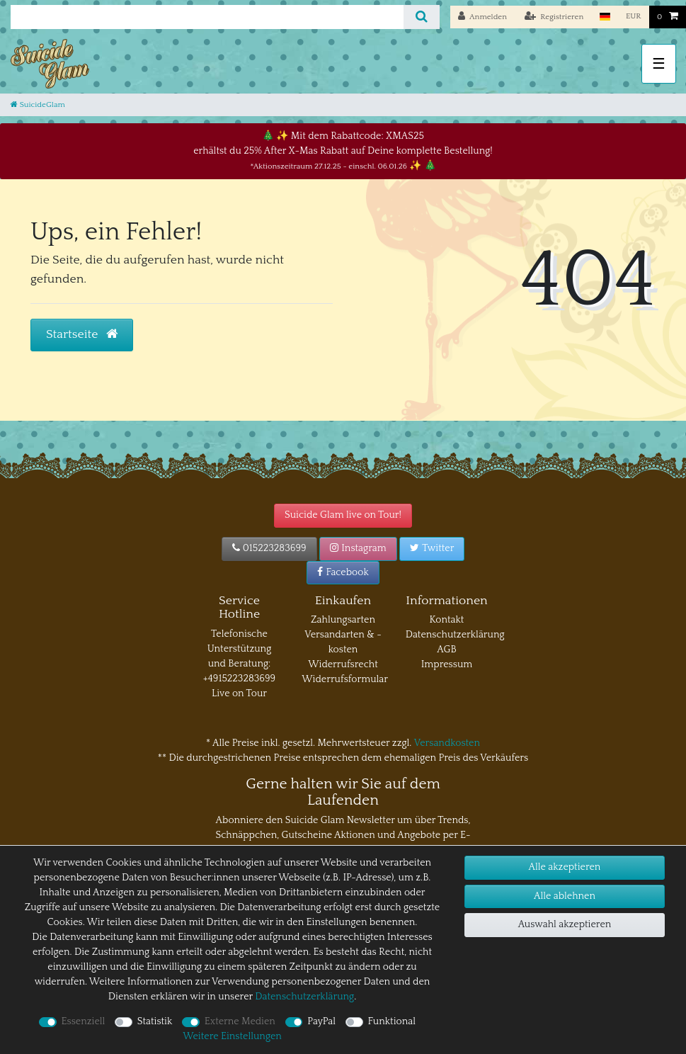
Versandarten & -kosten (343, 642)
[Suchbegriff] (207, 17)
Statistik (155, 1021)
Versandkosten (447, 743)
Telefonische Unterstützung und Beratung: (239, 648)
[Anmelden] (482, 17)
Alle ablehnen (564, 896)
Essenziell (83, 1021)
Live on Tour (239, 693)
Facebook (343, 572)
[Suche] (422, 17)
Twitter (432, 548)
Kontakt (447, 619)
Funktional (392, 1021)
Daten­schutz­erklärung (304, 996)
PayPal (321, 1021)
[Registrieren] (554, 17)
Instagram (358, 548)
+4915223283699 (239, 678)
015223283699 (269, 548)
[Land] (604, 17)
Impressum (447, 664)
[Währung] (633, 17)
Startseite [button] (82, 334)
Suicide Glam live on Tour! (343, 515)
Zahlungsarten (343, 619)
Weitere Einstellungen (232, 1036)
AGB (446, 649)
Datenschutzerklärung (455, 634)
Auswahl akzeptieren (565, 924)
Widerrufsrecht (343, 664)
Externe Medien (240, 1021)
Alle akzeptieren (565, 867)
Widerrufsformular (345, 679)
